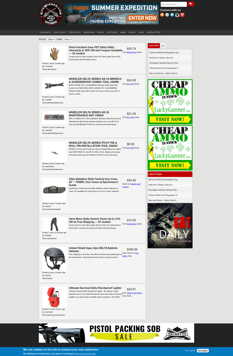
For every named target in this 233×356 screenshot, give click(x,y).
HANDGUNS (88, 32)
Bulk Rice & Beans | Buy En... (162, 58)
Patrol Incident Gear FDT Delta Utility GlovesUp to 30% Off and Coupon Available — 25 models (95, 50)
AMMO (123, 32)
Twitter (172, 15)
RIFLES (100, 32)
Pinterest (182, 15)
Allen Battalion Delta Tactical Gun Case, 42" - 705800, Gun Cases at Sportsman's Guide (93, 182)
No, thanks (202, 351)
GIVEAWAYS (45, 32)
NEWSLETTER (153, 32)
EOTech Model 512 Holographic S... (164, 68)
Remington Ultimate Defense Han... (164, 63)
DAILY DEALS (60, 32)
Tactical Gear (131, 52)
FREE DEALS (75, 32)
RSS (162, 15)
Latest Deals (154, 44)
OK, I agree (190, 351)
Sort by (42, 39)
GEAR (141, 32)
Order (59, 39)
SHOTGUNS (111, 32)
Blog (163, 45)
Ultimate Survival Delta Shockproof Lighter (95, 288)
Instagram (177, 15)
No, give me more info (85, 354)
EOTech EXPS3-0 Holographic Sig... (165, 53)
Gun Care (130, 84)
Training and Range (134, 293)
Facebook (167, 15)
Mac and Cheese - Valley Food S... (164, 73)
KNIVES (132, 32)
